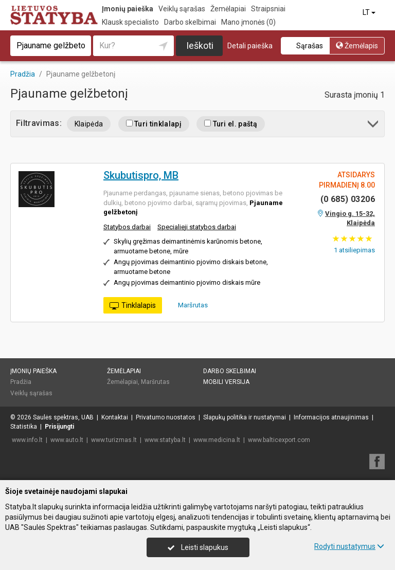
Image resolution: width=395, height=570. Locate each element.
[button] (373, 125)
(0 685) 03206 (347, 199)
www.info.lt (27, 440)
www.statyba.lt (165, 440)
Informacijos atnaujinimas (331, 417)
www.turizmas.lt (114, 440)
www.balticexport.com (279, 440)
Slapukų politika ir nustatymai (244, 417)
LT (370, 12)
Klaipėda (89, 124)
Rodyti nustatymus (349, 546)
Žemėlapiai (228, 9)
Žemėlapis (357, 46)
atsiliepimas (354, 250)
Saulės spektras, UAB (63, 417)
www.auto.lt (66, 440)
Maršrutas (189, 305)
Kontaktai (114, 417)
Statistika (23, 426)
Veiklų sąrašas (181, 9)
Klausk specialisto (130, 22)
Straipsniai (268, 9)
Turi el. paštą (230, 124)
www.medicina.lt (216, 440)
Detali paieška (250, 46)
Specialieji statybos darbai (196, 227)
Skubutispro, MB (140, 175)
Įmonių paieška (127, 9)
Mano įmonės (248, 22)
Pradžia (20, 381)
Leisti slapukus (198, 547)
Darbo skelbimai (190, 22)
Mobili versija (226, 381)
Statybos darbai (127, 227)
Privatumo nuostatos (165, 417)
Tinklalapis (133, 305)
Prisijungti (59, 426)
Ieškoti (199, 45)
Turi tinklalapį (154, 124)
